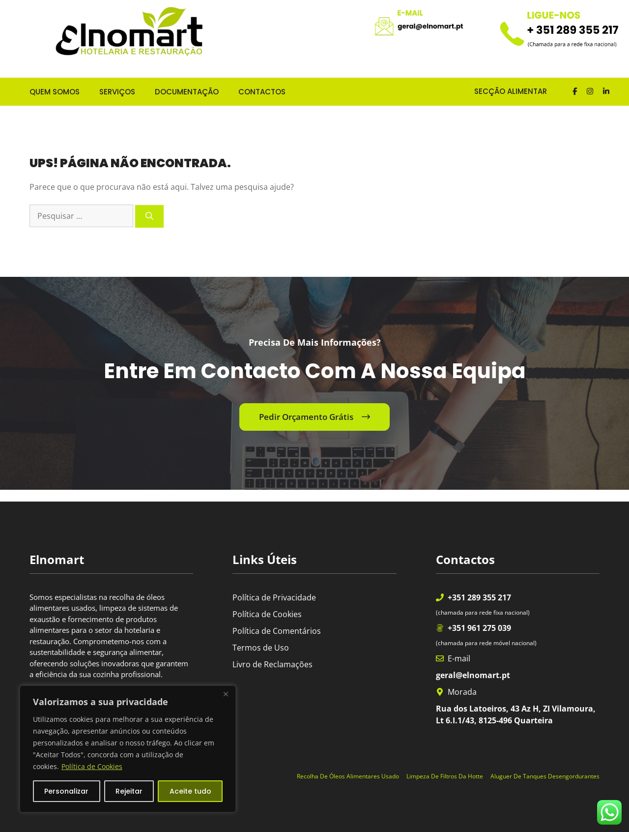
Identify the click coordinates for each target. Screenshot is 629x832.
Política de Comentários (276, 630)
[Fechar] (225, 694)
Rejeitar (129, 791)
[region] (128, 748)
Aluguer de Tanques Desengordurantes (545, 776)
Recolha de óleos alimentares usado (348, 776)
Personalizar (66, 791)
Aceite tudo (190, 791)
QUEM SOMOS (54, 92)
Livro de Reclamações (272, 664)
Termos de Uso (260, 647)
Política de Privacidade (274, 597)
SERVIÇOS (117, 92)
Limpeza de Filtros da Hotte (444, 776)
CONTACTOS (262, 92)
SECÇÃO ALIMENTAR (502, 91)
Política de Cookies (91, 766)
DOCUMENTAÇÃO (187, 92)
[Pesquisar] (149, 216)
